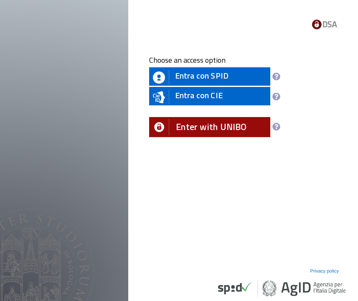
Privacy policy (324, 270)
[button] (209, 127)
